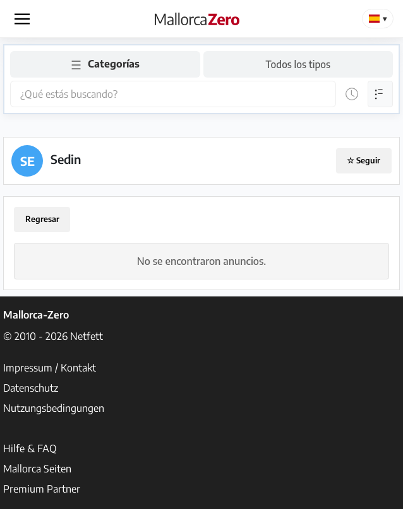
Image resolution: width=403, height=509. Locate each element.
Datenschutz (30, 388)
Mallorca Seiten (37, 468)
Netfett (86, 336)
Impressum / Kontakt (49, 367)
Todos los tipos (298, 64)
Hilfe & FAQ (30, 448)
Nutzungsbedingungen (53, 408)
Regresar (42, 219)
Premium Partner (41, 489)
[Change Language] (378, 18)
